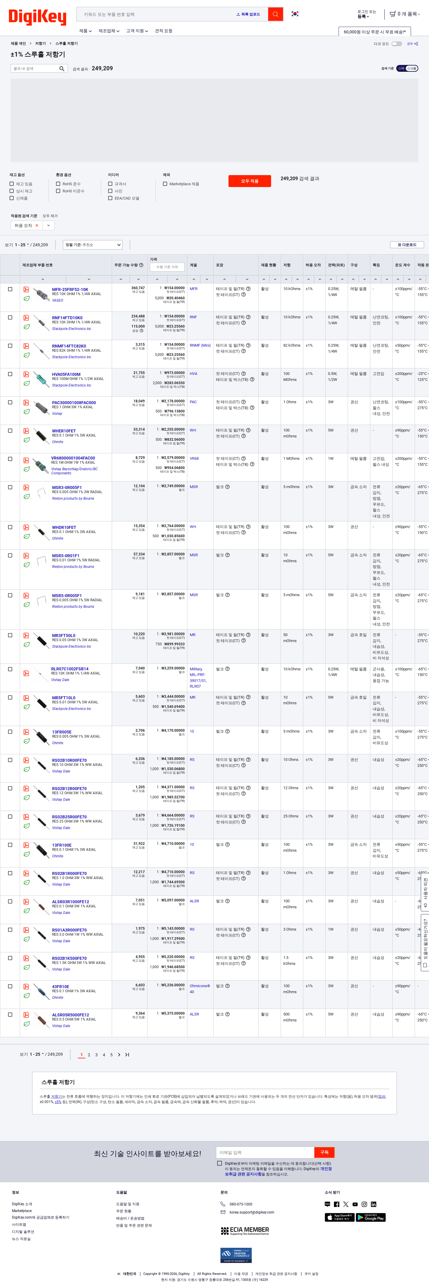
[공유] (412, 44)
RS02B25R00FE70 (69, 816)
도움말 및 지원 (127, 1204)
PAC (193, 402)
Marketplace (22, 1211)
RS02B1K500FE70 (69, 958)
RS (192, 759)
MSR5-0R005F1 (67, 595)
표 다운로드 (407, 245)
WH (193, 430)
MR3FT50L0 (63, 635)
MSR (194, 487)
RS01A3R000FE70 (69, 930)
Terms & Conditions (155, 1279)
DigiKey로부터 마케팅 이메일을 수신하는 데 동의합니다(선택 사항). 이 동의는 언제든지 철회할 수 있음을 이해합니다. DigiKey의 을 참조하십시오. (278, 1168)
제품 (83, 30)
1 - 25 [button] (20, 244)
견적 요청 (163, 30)
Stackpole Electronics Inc (71, 329)
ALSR (194, 901)
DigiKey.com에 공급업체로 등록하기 (40, 1217)
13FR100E (62, 845)
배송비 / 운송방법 (130, 1218)
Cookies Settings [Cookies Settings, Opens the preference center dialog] (287, 1272)
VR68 (194, 458)
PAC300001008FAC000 (74, 402)
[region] (214, 1271)
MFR (194, 288)
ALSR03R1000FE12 (70, 901)
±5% (58, 1102)
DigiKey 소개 (22, 1204)
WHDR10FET (64, 527)
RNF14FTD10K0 (67, 317)
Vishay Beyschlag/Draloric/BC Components (75, 471)
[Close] (419, 1271)
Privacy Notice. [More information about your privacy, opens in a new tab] (192, 1279)
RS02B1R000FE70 (69, 873)
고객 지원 (135, 30)
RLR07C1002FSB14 (69, 668)
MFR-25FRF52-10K (70, 289)
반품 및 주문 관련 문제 (134, 1225)
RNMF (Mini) (200, 345)
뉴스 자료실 (21, 1239)
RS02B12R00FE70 (69, 788)
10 (192, 731)
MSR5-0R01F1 (66, 555)
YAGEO (57, 300)
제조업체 (107, 30)
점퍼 (382, 1096)
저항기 (40, 43)
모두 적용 (250, 181)
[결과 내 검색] (34, 68)
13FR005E (62, 732)
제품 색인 (18, 43)
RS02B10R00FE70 (69, 760)
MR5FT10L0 (63, 697)
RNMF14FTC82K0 (69, 346)
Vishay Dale (60, 680)
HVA (193, 373)
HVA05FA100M (66, 374)
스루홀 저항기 (66, 43)
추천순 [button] (79, 245)
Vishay (57, 414)
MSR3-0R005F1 (67, 487)
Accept (328, 1272)
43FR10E (60, 986)
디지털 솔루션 (23, 1232)
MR (192, 635)
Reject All (369, 1272)
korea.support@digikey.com (247, 1213)
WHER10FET (64, 431)
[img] (37, 18)
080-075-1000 (236, 1205)
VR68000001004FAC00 (73, 458)
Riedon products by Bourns (73, 498)
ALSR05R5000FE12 (70, 1015)
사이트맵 (19, 1224)
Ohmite (57, 442)
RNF (193, 317)
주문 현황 (123, 1211)
